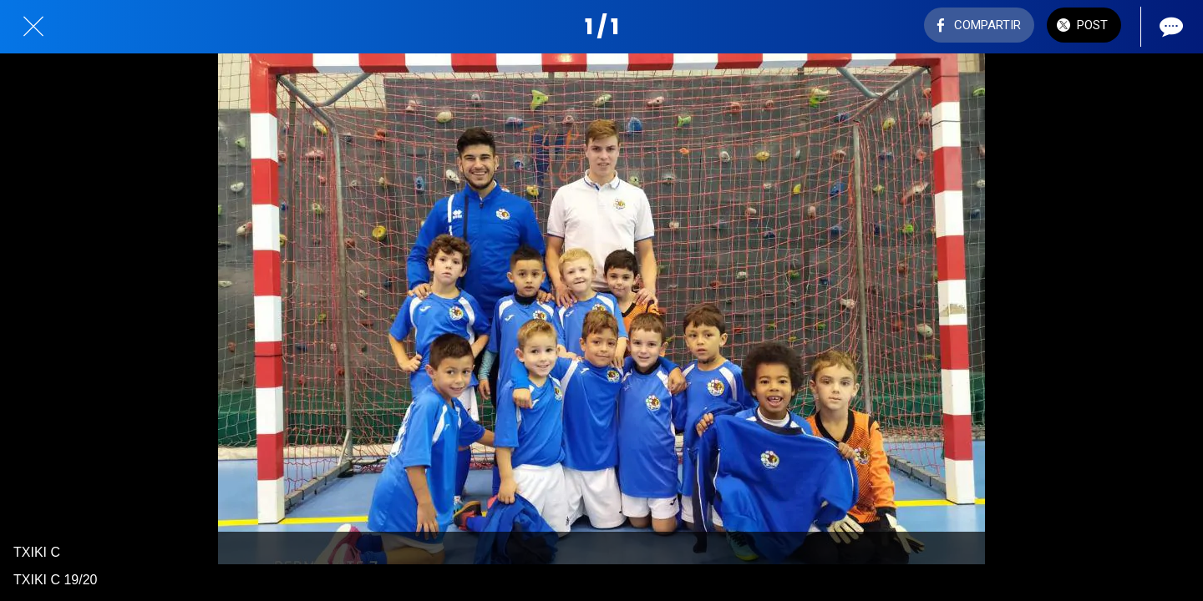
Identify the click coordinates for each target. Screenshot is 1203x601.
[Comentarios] (1170, 27)
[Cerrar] (33, 27)
